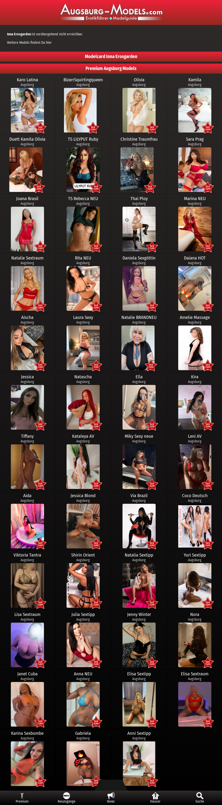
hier (49, 42)
